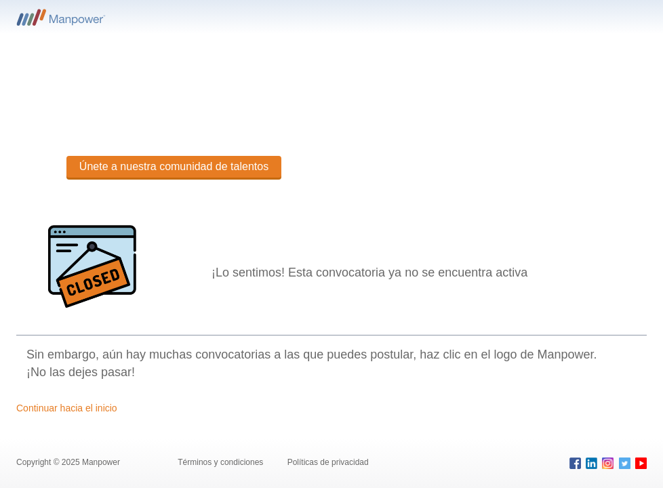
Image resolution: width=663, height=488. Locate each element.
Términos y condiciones (221, 462)
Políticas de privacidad (328, 462)
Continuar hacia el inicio (66, 408)
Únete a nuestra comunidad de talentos (173, 166)
